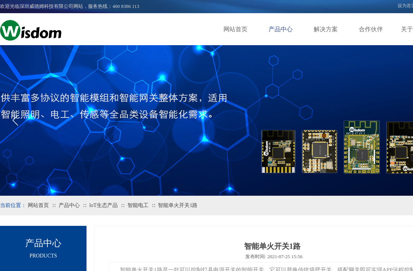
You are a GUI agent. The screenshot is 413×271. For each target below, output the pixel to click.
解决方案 (326, 29)
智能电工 (138, 205)
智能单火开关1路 (177, 205)
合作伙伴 (371, 29)
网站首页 (235, 29)
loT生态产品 (103, 205)
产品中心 (281, 29)
